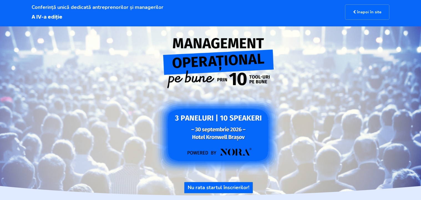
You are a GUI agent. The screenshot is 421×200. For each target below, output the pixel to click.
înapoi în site (367, 12)
